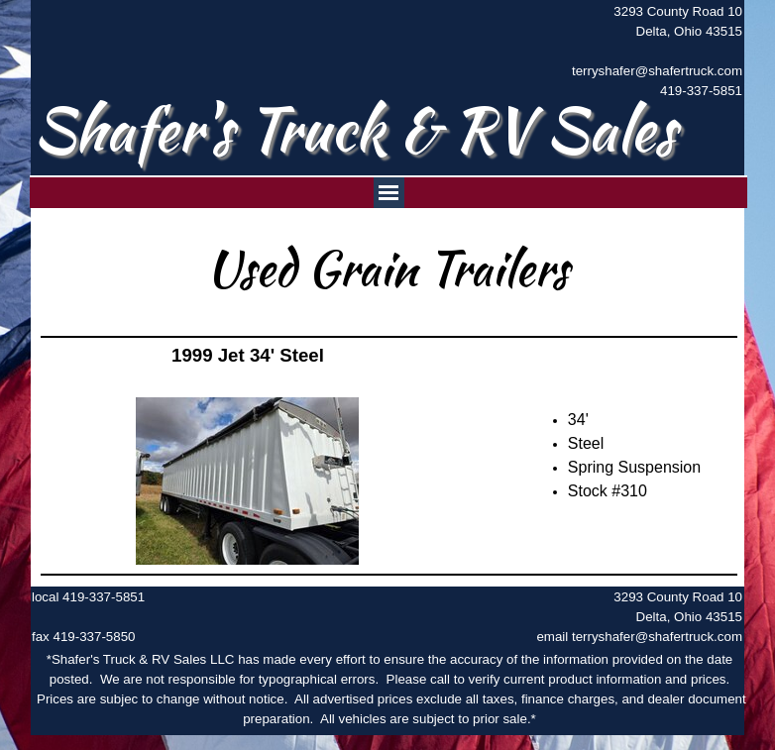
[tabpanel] (646, 51)
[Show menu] (389, 192)
